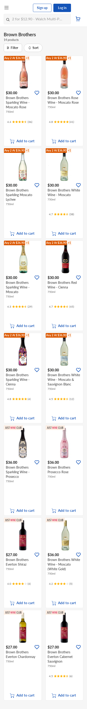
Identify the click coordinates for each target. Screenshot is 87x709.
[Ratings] (20, 122)
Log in (62, 8)
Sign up (42, 8)
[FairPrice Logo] (21, 8)
